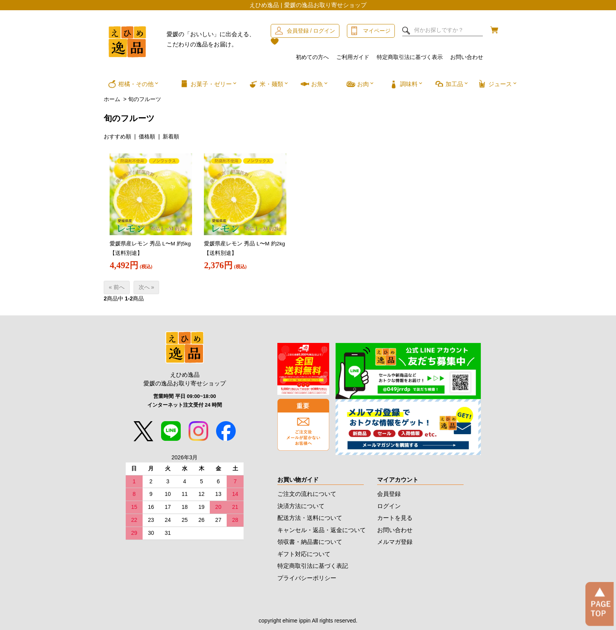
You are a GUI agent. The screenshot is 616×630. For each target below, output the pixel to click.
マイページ (376, 31)
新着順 (171, 136)
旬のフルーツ (144, 99)
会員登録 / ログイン (311, 31)
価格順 (147, 136)
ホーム (112, 99)
